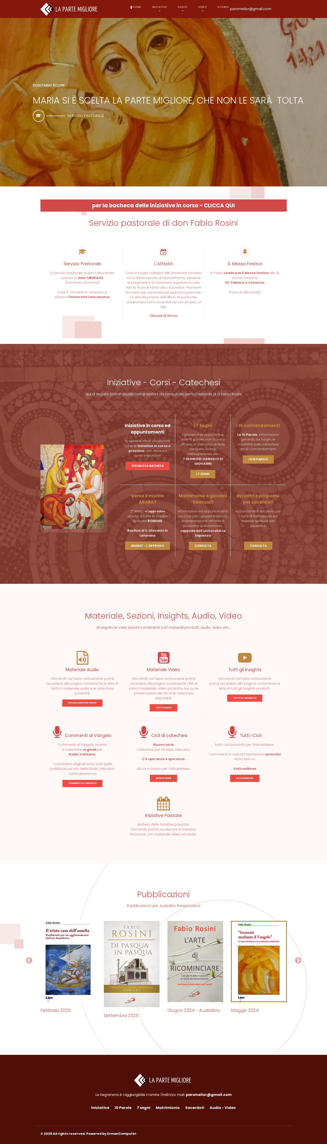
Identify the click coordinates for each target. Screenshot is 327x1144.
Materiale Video (163, 670)
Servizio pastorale (85, 115)
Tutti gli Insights (244, 670)
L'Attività (163, 264)
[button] (29, 960)
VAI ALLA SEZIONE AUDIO (82, 702)
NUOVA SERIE (163, 778)
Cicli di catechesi (163, 735)
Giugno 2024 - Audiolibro (193, 1010)
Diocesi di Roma (163, 315)
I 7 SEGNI (202, 474)
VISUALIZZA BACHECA (147, 466)
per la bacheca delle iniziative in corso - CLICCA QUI (163, 205)
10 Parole (123, 1107)
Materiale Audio (82, 670)
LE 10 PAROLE (258, 459)
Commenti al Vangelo (82, 735)
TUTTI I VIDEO (163, 707)
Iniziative (100, 1107)
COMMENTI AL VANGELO (82, 783)
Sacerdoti (194, 1107)
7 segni (143, 1107)
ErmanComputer (121, 1133)
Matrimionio (168, 1107)
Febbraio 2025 (55, 1010)
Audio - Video (223, 1107)
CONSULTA (203, 546)
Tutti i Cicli (244, 735)
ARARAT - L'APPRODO (147, 546)
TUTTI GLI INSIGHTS (244, 698)
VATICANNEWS (245, 778)
